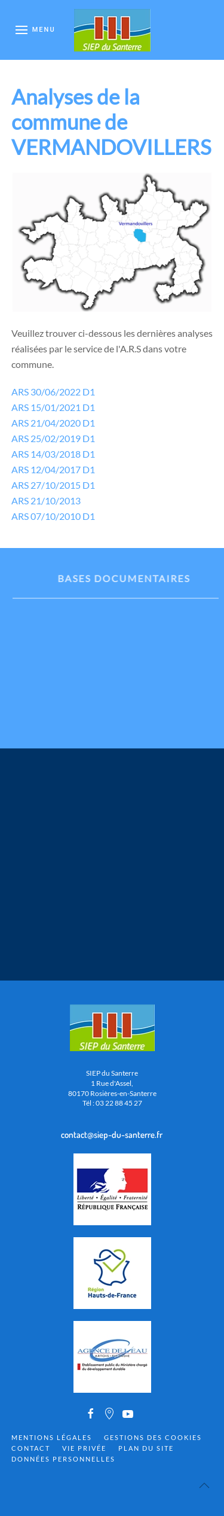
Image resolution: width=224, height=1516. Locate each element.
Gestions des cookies (153, 1437)
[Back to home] (112, 30)
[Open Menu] (35, 30)
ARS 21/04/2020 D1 (53, 422)
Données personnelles (63, 1459)
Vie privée (84, 1448)
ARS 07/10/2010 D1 (53, 516)
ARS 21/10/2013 (46, 500)
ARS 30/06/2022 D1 (53, 391)
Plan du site (146, 1448)
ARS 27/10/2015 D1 (53, 485)
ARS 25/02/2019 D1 (53, 438)
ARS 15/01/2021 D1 (53, 407)
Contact (30, 1448)
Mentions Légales (51, 1437)
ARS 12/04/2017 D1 (53, 469)
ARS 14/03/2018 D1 (53, 453)
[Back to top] (204, 1485)
